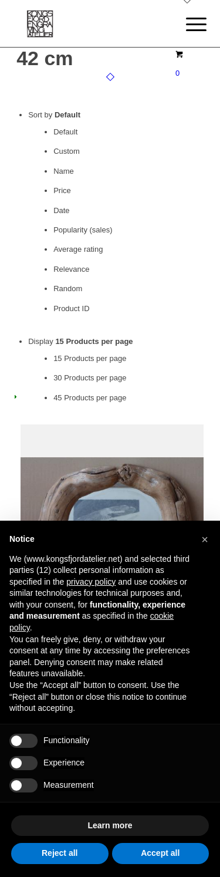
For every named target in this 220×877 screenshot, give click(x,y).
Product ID (71, 308)
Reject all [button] (59, 853)
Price (62, 190)
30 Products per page (89, 377)
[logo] (91, 23)
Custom (66, 151)
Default (65, 131)
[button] (204, 539)
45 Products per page (89, 397)
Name (63, 171)
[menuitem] (187, 24)
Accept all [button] (160, 853)
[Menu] (187, 24)
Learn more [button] (109, 825)
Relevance (71, 269)
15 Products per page (89, 358)
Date (61, 210)
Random (67, 288)
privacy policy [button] (91, 581)
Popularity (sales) (82, 229)
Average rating (78, 249)
